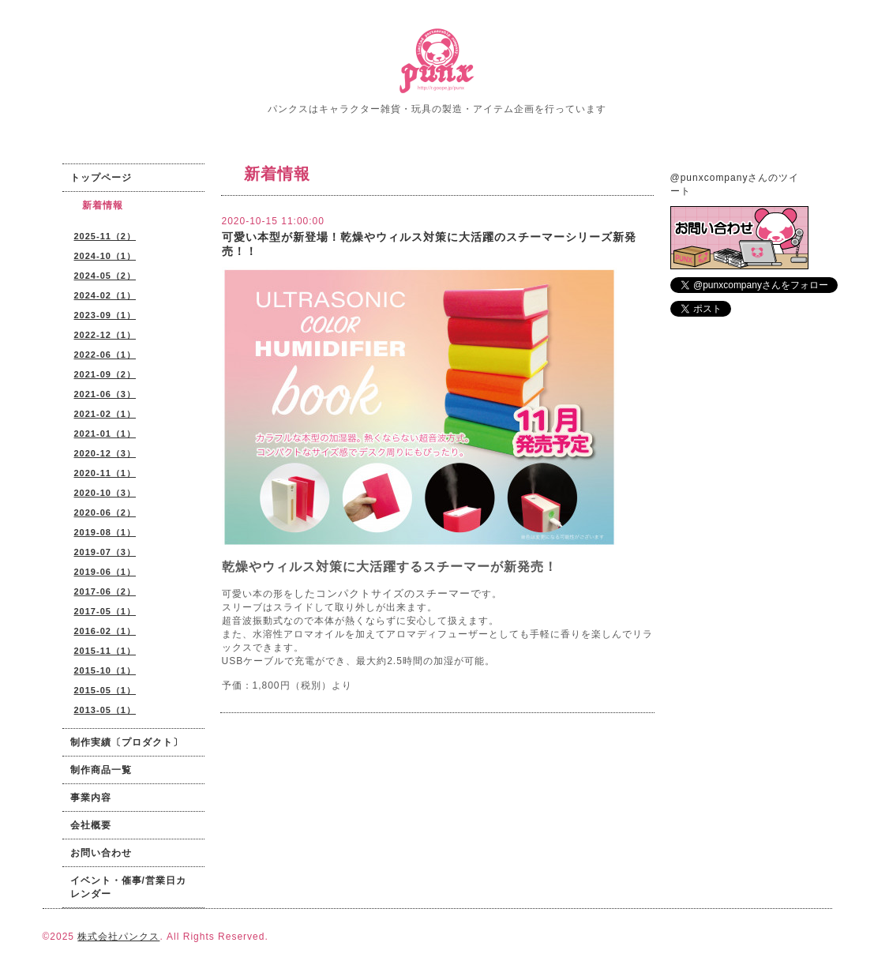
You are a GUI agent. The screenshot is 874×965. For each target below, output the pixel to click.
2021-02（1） (105, 414)
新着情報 (102, 205)
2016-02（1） (105, 631)
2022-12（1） (105, 335)
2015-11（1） (105, 650)
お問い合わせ (101, 852)
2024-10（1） (105, 256)
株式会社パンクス (118, 936)
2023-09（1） (105, 315)
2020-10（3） (105, 493)
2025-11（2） (105, 236)
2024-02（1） (105, 295)
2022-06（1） (105, 354)
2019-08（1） (105, 532)
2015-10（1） (105, 670)
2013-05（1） (105, 710)
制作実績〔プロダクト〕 (126, 742)
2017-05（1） (105, 611)
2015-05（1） (105, 690)
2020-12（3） (105, 453)
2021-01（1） (105, 433)
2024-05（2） (105, 275)
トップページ (101, 177)
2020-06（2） (105, 512)
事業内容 (90, 797)
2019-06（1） (105, 571)
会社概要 (90, 825)
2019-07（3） (105, 552)
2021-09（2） (105, 374)
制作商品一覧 (101, 769)
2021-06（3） (105, 394)
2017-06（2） (105, 591)
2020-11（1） (105, 473)
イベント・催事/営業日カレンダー (128, 887)
